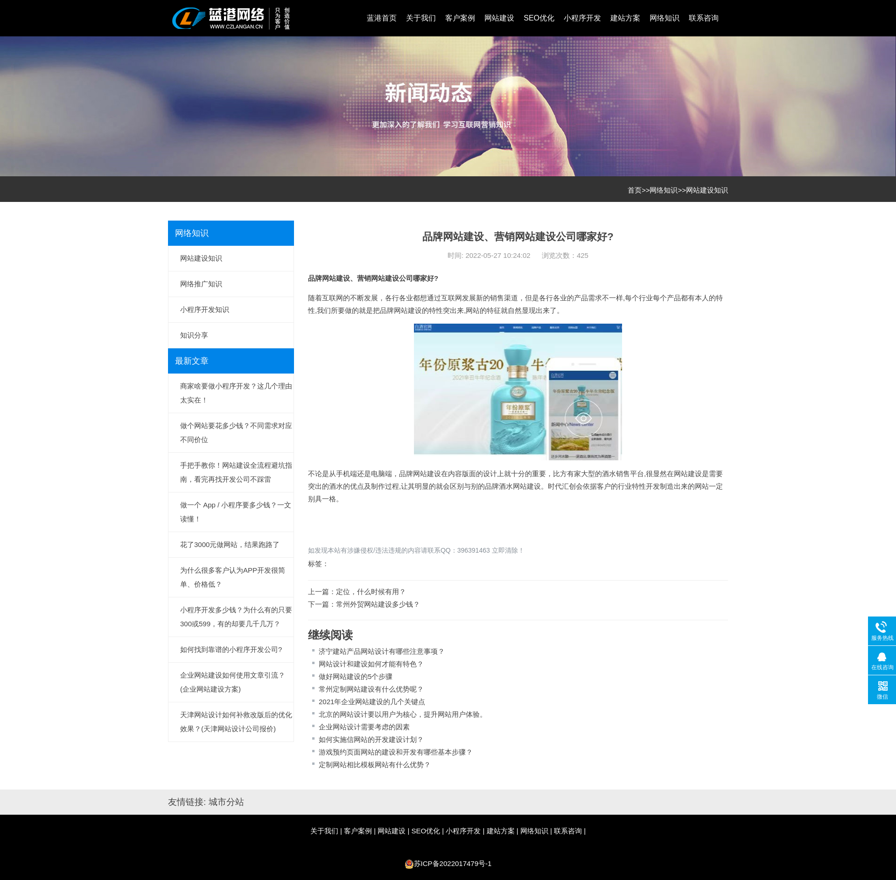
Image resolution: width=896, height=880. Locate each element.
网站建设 (499, 18)
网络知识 (664, 18)
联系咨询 (704, 18)
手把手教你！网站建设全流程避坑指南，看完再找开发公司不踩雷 (236, 472)
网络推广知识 (201, 284)
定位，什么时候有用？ (371, 592)
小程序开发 (582, 18)
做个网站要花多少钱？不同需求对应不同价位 (236, 432)
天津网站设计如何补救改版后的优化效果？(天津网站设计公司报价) (236, 722)
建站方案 (625, 18)
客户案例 (460, 18)
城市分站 (226, 802)
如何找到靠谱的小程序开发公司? (231, 649)
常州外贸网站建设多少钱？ (378, 604)
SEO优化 (539, 18)
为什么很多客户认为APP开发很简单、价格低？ (232, 577)
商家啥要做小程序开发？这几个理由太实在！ (236, 393)
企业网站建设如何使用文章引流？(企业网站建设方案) (232, 682)
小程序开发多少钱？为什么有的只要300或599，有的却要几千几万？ (236, 617)
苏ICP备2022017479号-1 (453, 863)
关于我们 (421, 18)
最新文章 (192, 361)
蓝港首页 (382, 18)
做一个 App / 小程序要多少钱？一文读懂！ (235, 512)
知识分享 (194, 335)
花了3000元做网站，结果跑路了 (230, 544)
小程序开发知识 (204, 309)
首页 (635, 190)
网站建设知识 (707, 190)
